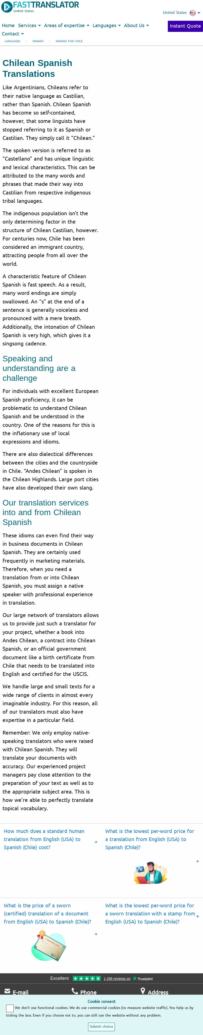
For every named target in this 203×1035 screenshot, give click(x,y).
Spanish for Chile (69, 41)
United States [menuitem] (179, 13)
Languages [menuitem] (104, 25)
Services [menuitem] (27, 25)
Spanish (38, 41)
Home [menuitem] (8, 25)
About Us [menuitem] (134, 25)
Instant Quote (185, 26)
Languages (12, 41)
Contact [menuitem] (10, 33)
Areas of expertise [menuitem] (64, 25)
